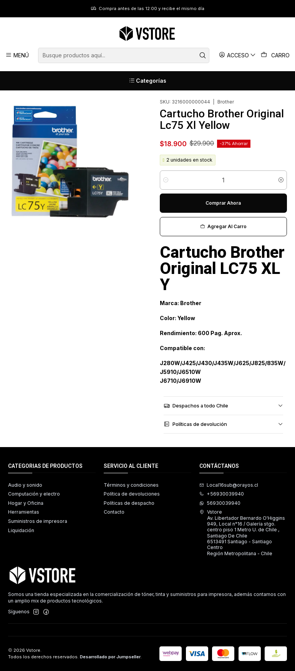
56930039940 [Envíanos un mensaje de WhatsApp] (219, 503)
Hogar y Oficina (25, 503)
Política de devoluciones (132, 494)
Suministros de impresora (37, 521)
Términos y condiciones (131, 485)
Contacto (114, 512)
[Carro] (275, 55)
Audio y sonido (25, 485)
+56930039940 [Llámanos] (221, 494)
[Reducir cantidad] (165, 180)
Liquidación (21, 530)
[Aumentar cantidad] (281, 180)
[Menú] (17, 55)
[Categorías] (147, 80)
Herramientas (23, 512)
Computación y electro (34, 494)
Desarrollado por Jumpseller (110, 656)
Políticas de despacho (129, 503)
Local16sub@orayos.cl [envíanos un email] (228, 485)
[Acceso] (237, 55)
